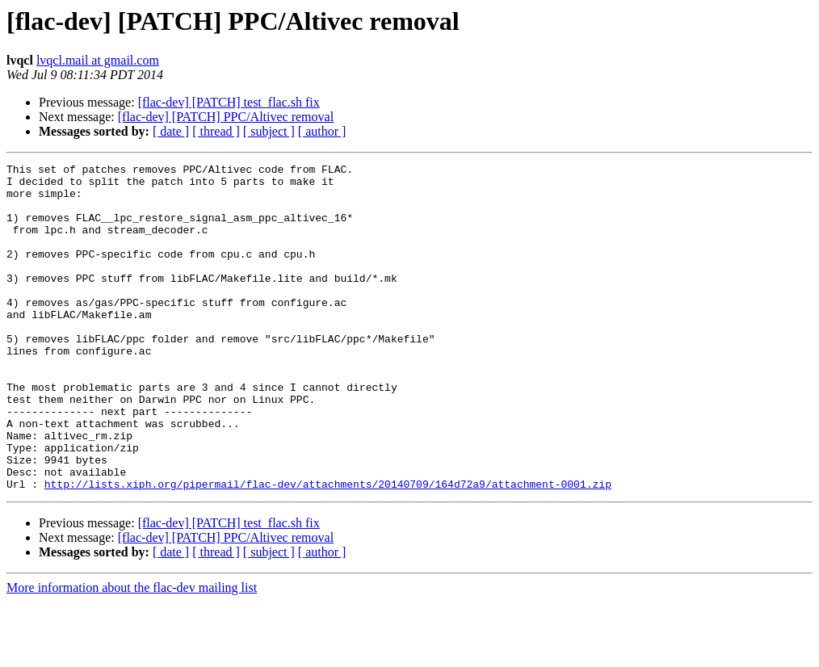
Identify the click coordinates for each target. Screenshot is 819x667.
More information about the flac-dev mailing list (131, 653)
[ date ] (171, 131)
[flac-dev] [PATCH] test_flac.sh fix (229, 102)
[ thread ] (216, 131)
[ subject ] (269, 131)
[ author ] (322, 131)
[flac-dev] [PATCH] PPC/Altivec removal (226, 117)
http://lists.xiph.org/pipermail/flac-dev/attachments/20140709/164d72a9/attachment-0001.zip (327, 549)
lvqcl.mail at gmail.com (97, 60)
